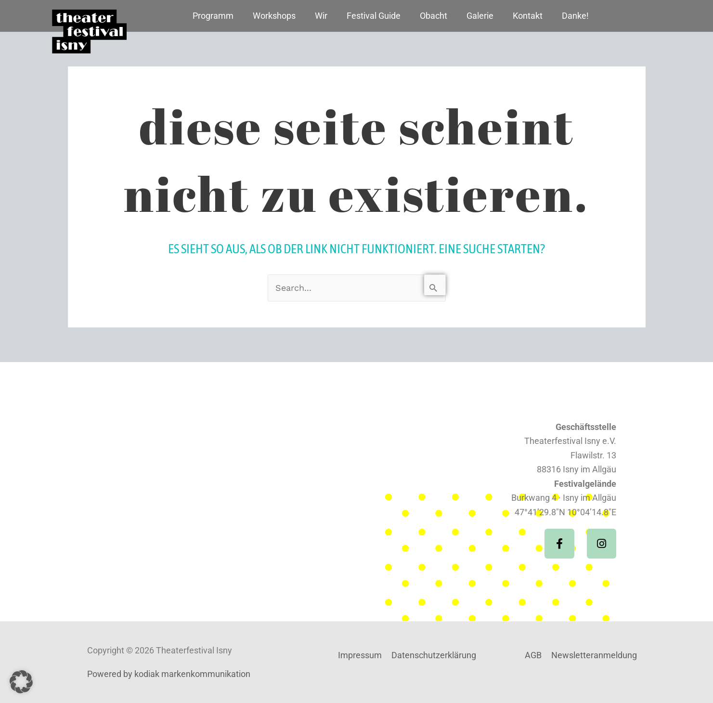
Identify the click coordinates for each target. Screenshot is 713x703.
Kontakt (528, 16)
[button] (21, 682)
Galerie (480, 16)
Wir (321, 16)
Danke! (575, 16)
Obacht (433, 16)
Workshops (274, 16)
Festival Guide (374, 16)
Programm (213, 16)
